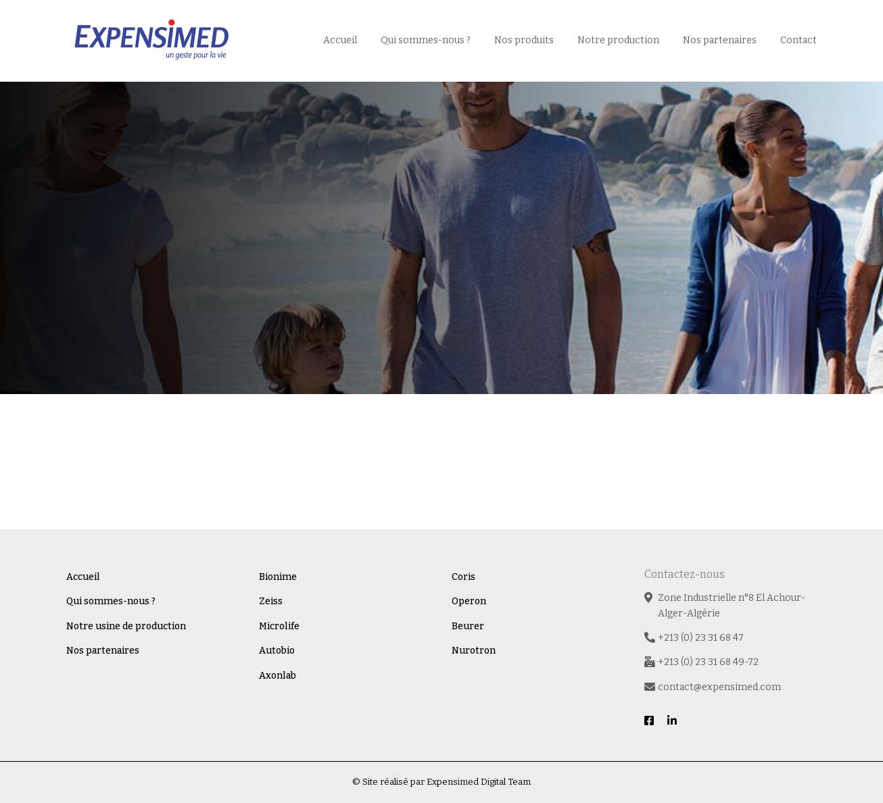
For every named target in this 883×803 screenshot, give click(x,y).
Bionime (278, 577)
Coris (463, 577)
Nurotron (474, 650)
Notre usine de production (126, 626)
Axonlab (277, 675)
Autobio (277, 650)
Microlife (279, 626)
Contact (798, 40)
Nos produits (524, 40)
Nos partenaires (720, 40)
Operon (469, 601)
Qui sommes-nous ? (426, 40)
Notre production (618, 40)
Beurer (468, 626)
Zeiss (271, 601)
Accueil (340, 40)
